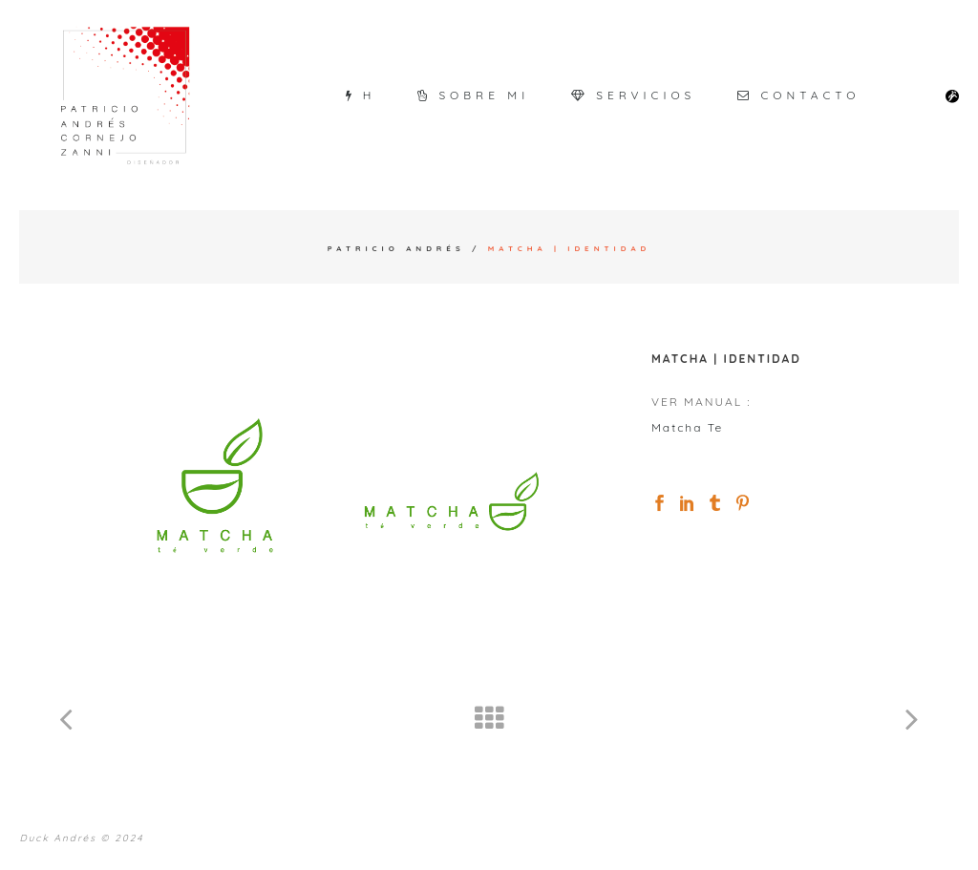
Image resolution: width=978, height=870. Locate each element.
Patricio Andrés (396, 248)
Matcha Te (687, 427)
